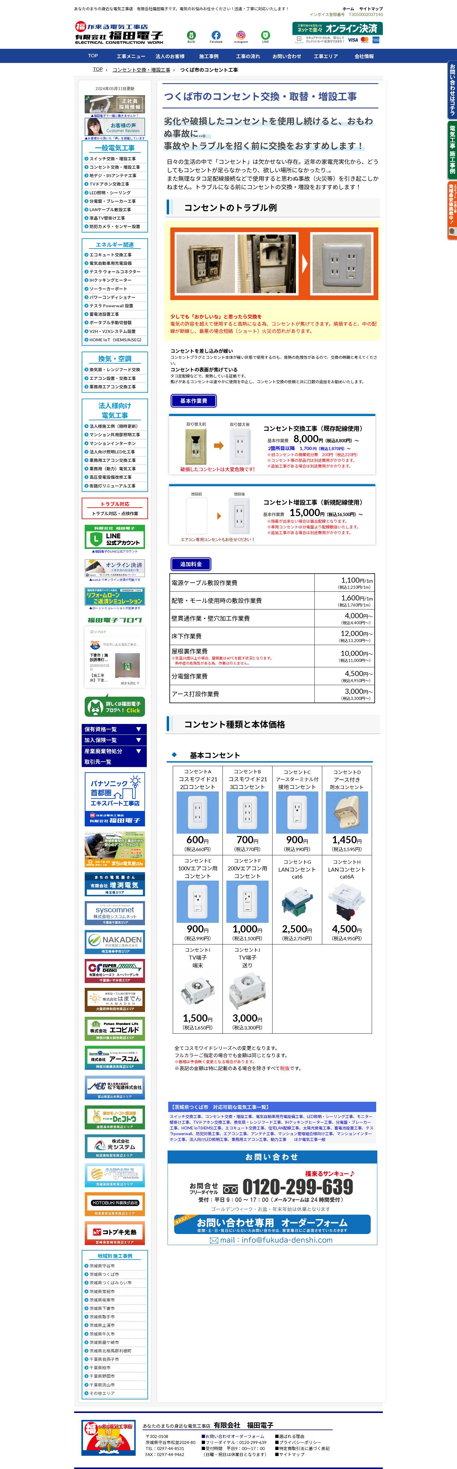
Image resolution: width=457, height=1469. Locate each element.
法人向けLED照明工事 (208, 1139)
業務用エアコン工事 (249, 1139)
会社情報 (364, 56)
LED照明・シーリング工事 (330, 1116)
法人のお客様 (170, 56)
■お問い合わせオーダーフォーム (232, 1436)
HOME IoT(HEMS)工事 (201, 1128)
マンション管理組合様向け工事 (305, 1133)
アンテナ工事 (262, 1133)
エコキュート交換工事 (244, 1128)
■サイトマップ (289, 1454)
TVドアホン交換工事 (211, 1122)
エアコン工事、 (237, 1133)
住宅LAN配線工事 (283, 1128)
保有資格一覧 (100, 729)
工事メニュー (131, 56)
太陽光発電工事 (316, 1128)
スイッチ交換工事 (185, 1116)
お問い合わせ (287, 56)
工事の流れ (248, 56)
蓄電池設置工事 (348, 1128)
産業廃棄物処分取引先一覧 (103, 756)
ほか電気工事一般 (310, 1139)
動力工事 (278, 1139)
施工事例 (209, 56)
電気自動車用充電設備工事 (279, 1116)
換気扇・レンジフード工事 (257, 1122)
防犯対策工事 (207, 1133)
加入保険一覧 (100, 740)
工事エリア (326, 56)
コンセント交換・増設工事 (141, 70)
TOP (93, 55)
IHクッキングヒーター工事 (308, 1122)
